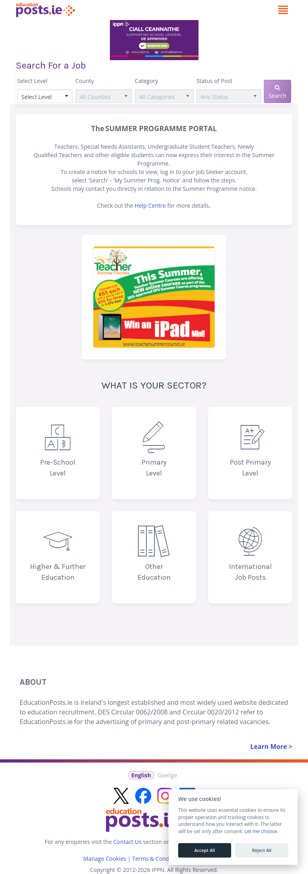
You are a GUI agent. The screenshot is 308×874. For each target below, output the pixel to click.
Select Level (32, 81)
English (141, 775)
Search (277, 92)
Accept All (204, 850)
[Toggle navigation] (283, 10)
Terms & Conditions (158, 858)
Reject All (261, 850)
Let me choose (260, 831)
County (84, 81)
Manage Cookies (104, 858)
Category (146, 81)
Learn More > (271, 746)
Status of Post (215, 81)
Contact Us (127, 842)
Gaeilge (167, 775)
